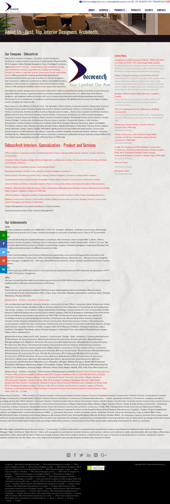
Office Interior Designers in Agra (58, 469)
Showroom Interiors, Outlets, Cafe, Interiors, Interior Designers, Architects (38, 171)
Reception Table (122, 171)
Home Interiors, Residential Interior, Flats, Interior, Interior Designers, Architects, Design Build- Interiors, (51, 175)
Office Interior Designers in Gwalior (19, 479)
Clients (9, 501)
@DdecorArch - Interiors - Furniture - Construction (27, 300)
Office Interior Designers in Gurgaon (56, 464)
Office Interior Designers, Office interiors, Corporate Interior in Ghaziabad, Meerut (43, 468)
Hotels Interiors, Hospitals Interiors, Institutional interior (30, 167)
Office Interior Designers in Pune (42, 472)
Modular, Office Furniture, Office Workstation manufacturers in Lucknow (44, 493)
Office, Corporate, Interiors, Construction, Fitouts (137, 75)
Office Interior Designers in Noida (26, 464)
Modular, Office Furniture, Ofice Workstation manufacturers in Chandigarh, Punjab (40, 487)
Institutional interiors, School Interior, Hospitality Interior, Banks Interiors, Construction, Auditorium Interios (52, 179)
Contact (18, 501)
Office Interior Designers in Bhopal (62, 476)
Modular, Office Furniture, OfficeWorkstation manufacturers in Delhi (39, 484)
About (51, 498)
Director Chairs (121, 162)
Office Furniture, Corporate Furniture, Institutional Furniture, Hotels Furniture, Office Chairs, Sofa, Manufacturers (55, 195)
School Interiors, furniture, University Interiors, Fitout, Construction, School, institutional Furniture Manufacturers (55, 184)
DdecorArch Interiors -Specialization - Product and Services (50, 145)
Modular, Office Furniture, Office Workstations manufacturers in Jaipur (43, 494)
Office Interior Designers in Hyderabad (30, 476)
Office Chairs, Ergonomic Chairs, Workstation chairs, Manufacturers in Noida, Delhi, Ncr (42, 497)
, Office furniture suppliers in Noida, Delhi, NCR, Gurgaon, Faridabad (41, 374)
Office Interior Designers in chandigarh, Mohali (32, 474)
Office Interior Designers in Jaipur (40, 467)
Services (60, 498)
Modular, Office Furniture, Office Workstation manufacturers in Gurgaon (42, 485)
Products (70, 498)
